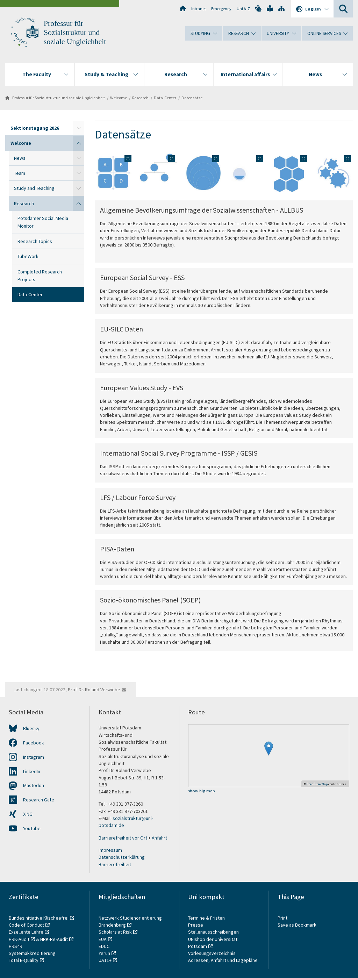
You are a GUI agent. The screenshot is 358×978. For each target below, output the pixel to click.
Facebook (33, 743)
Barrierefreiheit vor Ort (123, 838)
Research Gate (38, 800)
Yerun (104, 953)
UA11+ (105, 960)
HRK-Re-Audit (54, 939)
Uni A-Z (243, 8)
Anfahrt (159, 838)
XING (28, 814)
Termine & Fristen (207, 918)
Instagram (33, 757)
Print (282, 918)
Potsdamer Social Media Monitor (42, 222)
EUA (103, 939)
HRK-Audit (19, 939)
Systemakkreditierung (32, 953)
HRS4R (15, 946)
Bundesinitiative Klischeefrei (39, 918)
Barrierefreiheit (115, 864)
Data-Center (165, 97)
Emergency (221, 8)
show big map (201, 791)
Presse (196, 925)
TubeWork (27, 256)
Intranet (198, 8)
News (20, 158)
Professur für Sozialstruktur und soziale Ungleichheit (75, 32)
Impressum (110, 850)
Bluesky (31, 728)
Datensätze (191, 97)
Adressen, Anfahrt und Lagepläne (223, 960)
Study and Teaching (34, 188)
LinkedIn (31, 771)
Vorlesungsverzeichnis (212, 953)
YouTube (32, 828)
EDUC (104, 946)
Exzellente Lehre (26, 932)
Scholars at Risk (115, 932)
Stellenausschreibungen (213, 932)
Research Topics (34, 241)
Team (19, 173)
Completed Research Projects (39, 276)
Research (140, 97)
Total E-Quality (23, 960)
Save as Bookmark (297, 925)
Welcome (118, 97)
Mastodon (33, 785)
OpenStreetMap (317, 784)
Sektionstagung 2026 (34, 128)
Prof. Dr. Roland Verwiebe (94, 689)
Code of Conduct (26, 925)
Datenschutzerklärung (122, 857)
